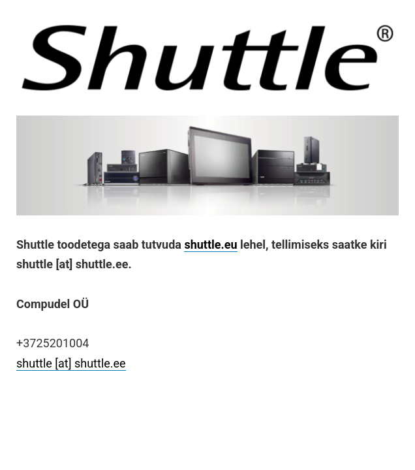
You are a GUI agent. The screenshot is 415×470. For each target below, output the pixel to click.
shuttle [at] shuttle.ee (71, 363)
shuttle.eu (210, 244)
